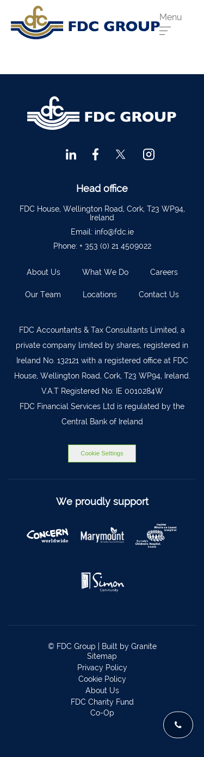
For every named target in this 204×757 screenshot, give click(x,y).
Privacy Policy (102, 667)
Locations (100, 294)
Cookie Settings (102, 453)
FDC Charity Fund (102, 702)
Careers (164, 272)
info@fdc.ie (114, 231)
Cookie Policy (102, 679)
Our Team (43, 294)
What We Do (105, 272)
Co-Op (102, 712)
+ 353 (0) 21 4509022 (115, 246)
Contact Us (159, 294)
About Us (43, 272)
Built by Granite (129, 646)
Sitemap (102, 656)
